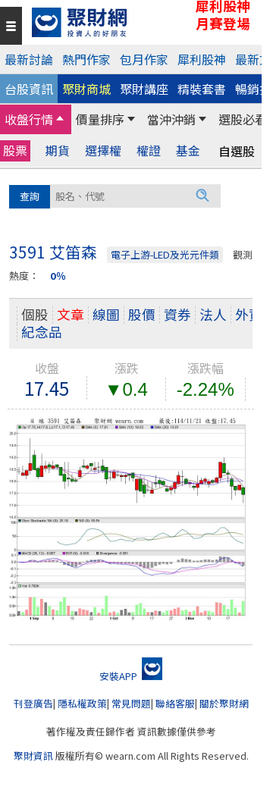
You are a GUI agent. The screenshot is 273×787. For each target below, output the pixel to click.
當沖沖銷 (171, 119)
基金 (188, 150)
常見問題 (131, 703)
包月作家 (144, 59)
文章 (70, 314)
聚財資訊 (33, 755)
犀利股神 (201, 59)
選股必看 (242, 119)
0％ (58, 275)
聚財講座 (144, 88)
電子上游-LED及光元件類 (165, 254)
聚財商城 (86, 88)
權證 (148, 150)
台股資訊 (29, 88)
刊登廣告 (33, 703)
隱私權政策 (82, 703)
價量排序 (100, 119)
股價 (141, 314)
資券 (177, 314)
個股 (35, 314)
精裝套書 (201, 88)
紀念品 (41, 331)
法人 (213, 314)
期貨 (58, 150)
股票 (15, 150)
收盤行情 (29, 119)
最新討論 (29, 59)
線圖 (106, 314)
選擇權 (103, 150)
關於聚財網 (224, 703)
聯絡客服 (175, 703)
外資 (248, 314)
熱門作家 (86, 59)
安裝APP (130, 676)
